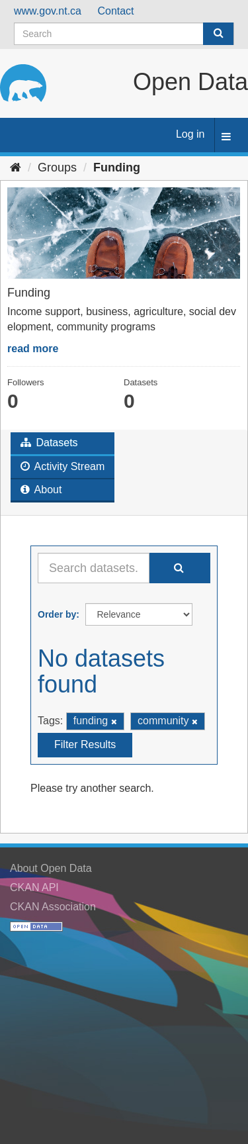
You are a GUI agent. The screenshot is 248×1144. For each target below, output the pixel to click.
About (41, 489)
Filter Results (85, 744)
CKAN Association (53, 906)
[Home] (15, 167)
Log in (190, 134)
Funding (116, 167)
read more (32, 348)
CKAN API (34, 887)
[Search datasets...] (93, 568)
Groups (57, 167)
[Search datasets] (124, 34)
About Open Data (51, 868)
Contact (115, 11)
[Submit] (218, 34)
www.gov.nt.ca (47, 11)
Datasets (49, 442)
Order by (57, 614)
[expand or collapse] (226, 137)
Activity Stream (62, 466)
